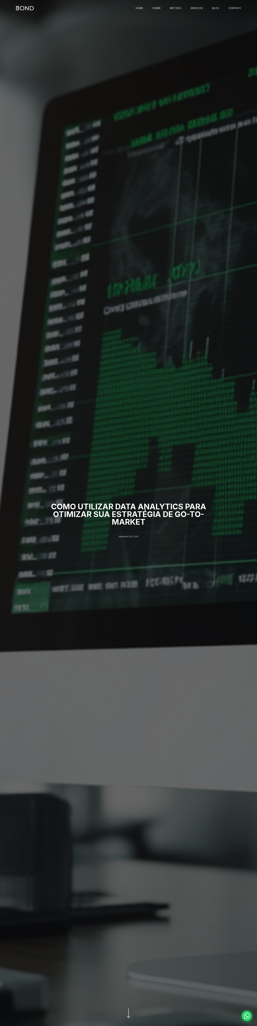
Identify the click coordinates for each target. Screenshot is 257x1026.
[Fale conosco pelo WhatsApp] (247, 1016)
